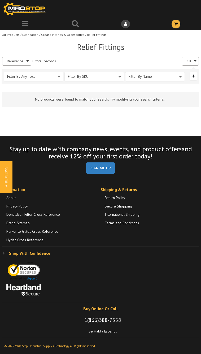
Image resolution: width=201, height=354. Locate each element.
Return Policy (115, 197)
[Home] (26, 9)
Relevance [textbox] (15, 61)
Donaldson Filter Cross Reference (33, 214)
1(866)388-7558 (102, 320)
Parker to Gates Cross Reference (32, 231)
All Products (11, 35)
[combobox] (16, 61)
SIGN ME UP (100, 168)
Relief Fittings (97, 35)
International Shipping (122, 214)
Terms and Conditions (122, 223)
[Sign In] (126, 24)
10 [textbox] (189, 61)
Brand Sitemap (18, 223)
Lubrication (30, 35)
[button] (6, 177)
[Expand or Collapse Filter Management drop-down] (193, 76)
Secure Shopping (118, 206)
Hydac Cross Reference (24, 240)
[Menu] (25, 24)
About (11, 197)
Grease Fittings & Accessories (62, 35)
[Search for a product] (75, 24)
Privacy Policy (17, 206)
